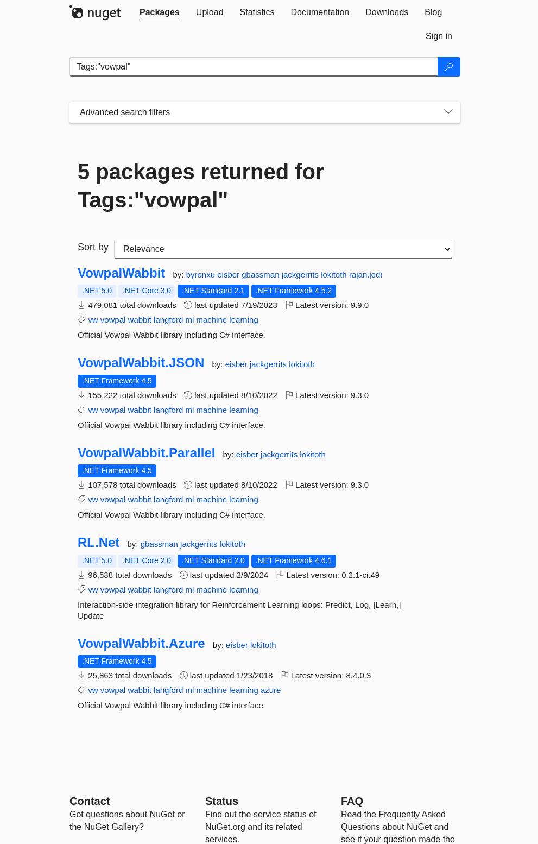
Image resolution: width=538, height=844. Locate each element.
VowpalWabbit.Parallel (146, 453)
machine (211, 319)
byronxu (202, 274)
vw (93, 319)
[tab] (159, 12)
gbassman (261, 274)
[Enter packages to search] (253, 67)
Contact (89, 801)
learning (243, 319)
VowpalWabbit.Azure (141, 644)
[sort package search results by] (283, 249)
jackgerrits (301, 274)
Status (221, 801)
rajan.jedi (365, 274)
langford (168, 319)
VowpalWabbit (121, 273)
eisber (229, 274)
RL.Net (98, 543)
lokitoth (335, 274)
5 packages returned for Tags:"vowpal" (201, 186)
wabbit (139, 319)
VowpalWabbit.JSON (141, 363)
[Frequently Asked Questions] (352, 801)
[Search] (449, 67)
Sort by (93, 247)
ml (189, 319)
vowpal (113, 319)
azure (271, 690)
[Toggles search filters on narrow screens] (448, 112)
